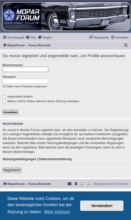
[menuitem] (31, 37)
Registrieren (12, 170)
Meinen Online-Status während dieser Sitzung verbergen (41, 101)
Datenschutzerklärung (55, 159)
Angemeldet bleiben (18, 96)
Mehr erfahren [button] (57, 212)
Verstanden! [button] (102, 206)
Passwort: (9, 76)
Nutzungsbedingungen (19, 159)
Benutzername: (13, 65)
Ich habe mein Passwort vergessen (25, 86)
